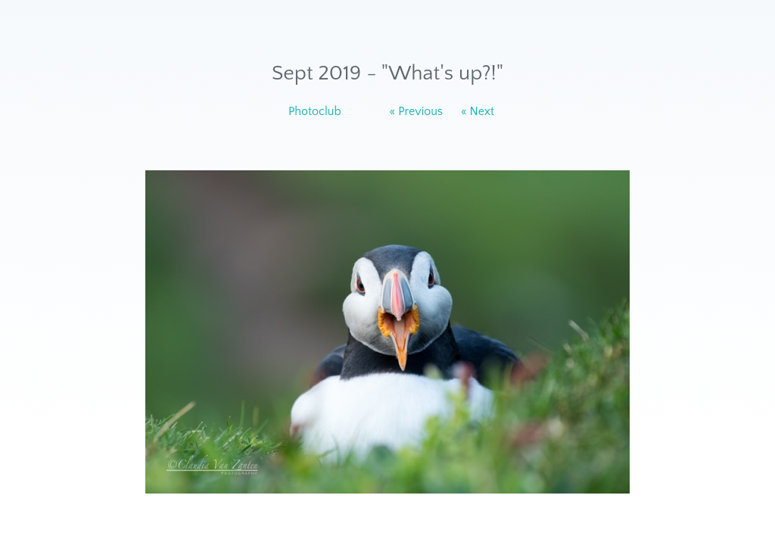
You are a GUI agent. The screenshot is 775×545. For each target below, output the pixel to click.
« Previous (417, 111)
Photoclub (314, 111)
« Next (477, 111)
